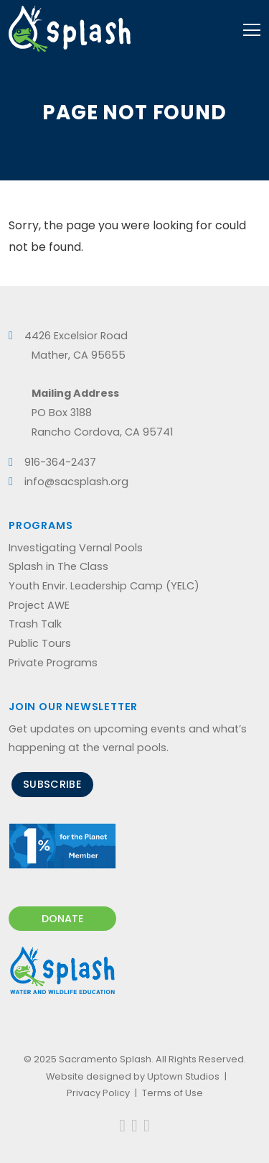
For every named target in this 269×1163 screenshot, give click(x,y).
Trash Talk (35, 624)
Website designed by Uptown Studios (133, 1076)
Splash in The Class (58, 566)
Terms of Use (172, 1093)
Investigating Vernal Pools (76, 548)
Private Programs (53, 663)
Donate (63, 918)
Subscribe (52, 784)
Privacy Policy (98, 1093)
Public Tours (40, 643)
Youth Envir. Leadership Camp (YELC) (104, 586)
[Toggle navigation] (251, 29)
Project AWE (39, 605)
